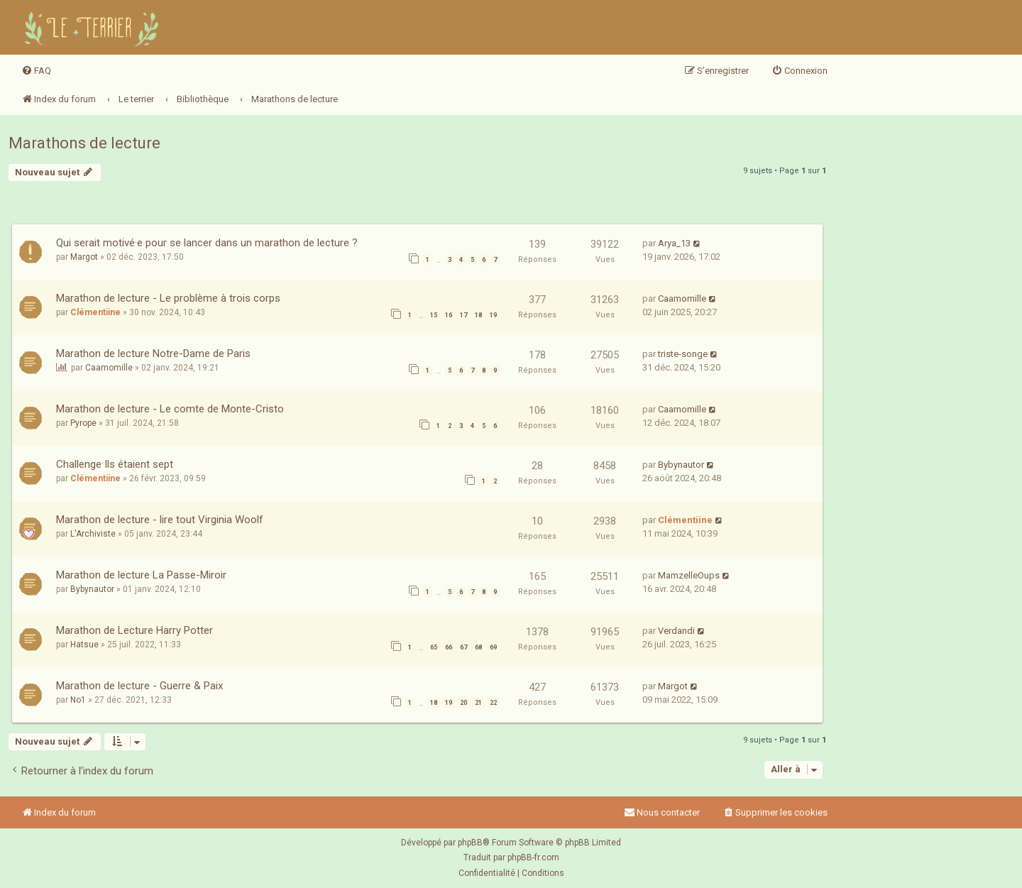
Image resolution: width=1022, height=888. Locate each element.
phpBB (470, 843)
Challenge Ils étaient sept (114, 464)
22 (493, 702)
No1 (78, 700)
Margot (84, 257)
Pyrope (83, 423)
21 (478, 702)
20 (463, 702)
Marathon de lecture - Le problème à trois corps (168, 298)
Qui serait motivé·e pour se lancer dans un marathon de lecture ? (207, 242)
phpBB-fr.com (533, 857)
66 (448, 647)
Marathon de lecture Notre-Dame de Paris (153, 353)
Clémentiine (95, 312)
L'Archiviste (93, 534)
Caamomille (682, 298)
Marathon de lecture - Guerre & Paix (139, 685)
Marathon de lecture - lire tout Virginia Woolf (159, 519)
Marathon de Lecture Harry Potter (134, 630)
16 (448, 315)
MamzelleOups (689, 575)
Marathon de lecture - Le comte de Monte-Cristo (170, 408)
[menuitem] (36, 70)
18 (478, 315)
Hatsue (84, 644)
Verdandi (676, 630)
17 (463, 315)
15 (433, 315)
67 (463, 647)
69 (493, 647)
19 (493, 315)
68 (478, 647)
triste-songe (683, 354)
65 (433, 647)
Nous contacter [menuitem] (662, 812)
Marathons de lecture (84, 143)
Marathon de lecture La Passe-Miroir (141, 575)
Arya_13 (674, 243)
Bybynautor (681, 464)
